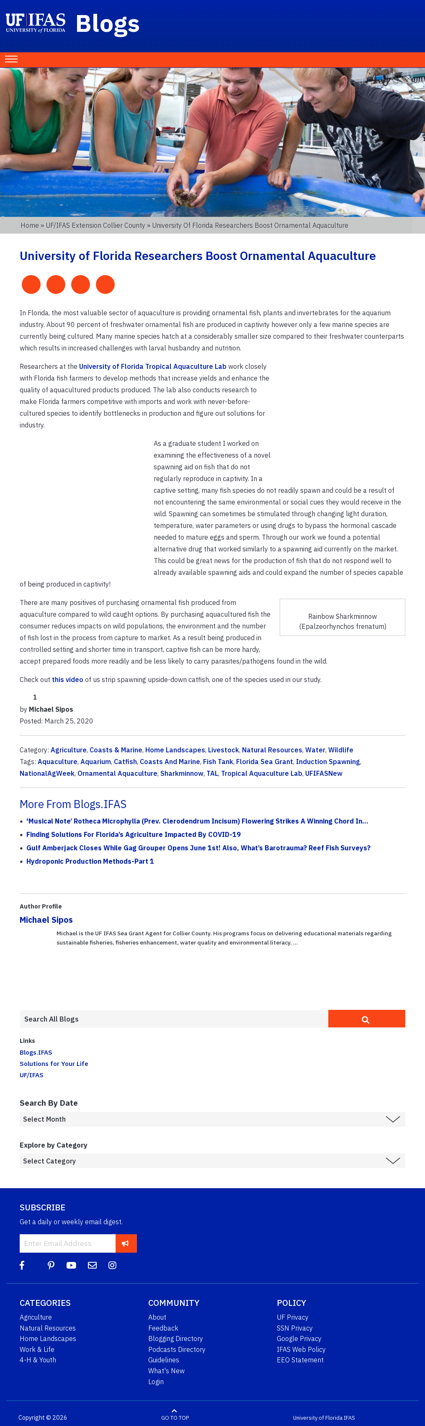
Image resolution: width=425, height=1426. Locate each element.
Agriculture (69, 750)
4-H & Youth (38, 1360)
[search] (366, 1018)
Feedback (163, 1328)
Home (30, 225)
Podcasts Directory (177, 1349)
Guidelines (163, 1360)
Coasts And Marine (170, 761)
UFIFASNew (324, 773)
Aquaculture (57, 761)
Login (156, 1381)
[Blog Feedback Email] (92, 1265)
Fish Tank (218, 761)
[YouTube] (71, 1265)
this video (67, 679)
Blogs (107, 23)
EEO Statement (300, 1360)
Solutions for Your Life (54, 1063)
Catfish (125, 761)
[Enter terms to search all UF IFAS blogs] (174, 1019)
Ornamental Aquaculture (117, 773)
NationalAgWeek (47, 773)
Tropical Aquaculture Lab (261, 773)
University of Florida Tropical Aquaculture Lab (153, 366)
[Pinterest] (51, 1265)
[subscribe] (125, 1243)
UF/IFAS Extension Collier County (95, 225)
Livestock (223, 750)
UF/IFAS (32, 1075)
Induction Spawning (328, 761)
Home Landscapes (175, 750)
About (157, 1317)
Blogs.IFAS (36, 1052)
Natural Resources (272, 750)
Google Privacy (299, 1338)
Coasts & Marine (116, 750)
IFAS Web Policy (301, 1349)
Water (315, 750)
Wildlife (340, 750)
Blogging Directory (175, 1338)
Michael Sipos (46, 919)
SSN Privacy (295, 1328)
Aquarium (95, 761)
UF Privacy (293, 1317)
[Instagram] (112, 1265)
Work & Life (37, 1349)
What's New (166, 1371)
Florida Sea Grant (264, 761)
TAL (212, 773)
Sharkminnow (181, 773)
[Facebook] (22, 1265)
